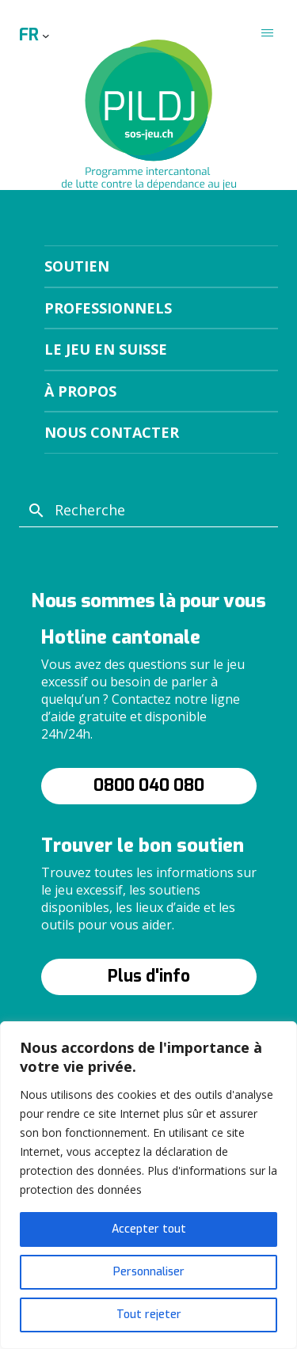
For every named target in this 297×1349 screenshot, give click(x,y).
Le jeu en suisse (105, 349)
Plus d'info (149, 976)
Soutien (76, 266)
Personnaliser (149, 1271)
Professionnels (108, 307)
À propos (80, 391)
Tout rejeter (148, 1314)
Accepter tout (149, 1229)
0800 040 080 (148, 785)
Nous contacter (111, 432)
